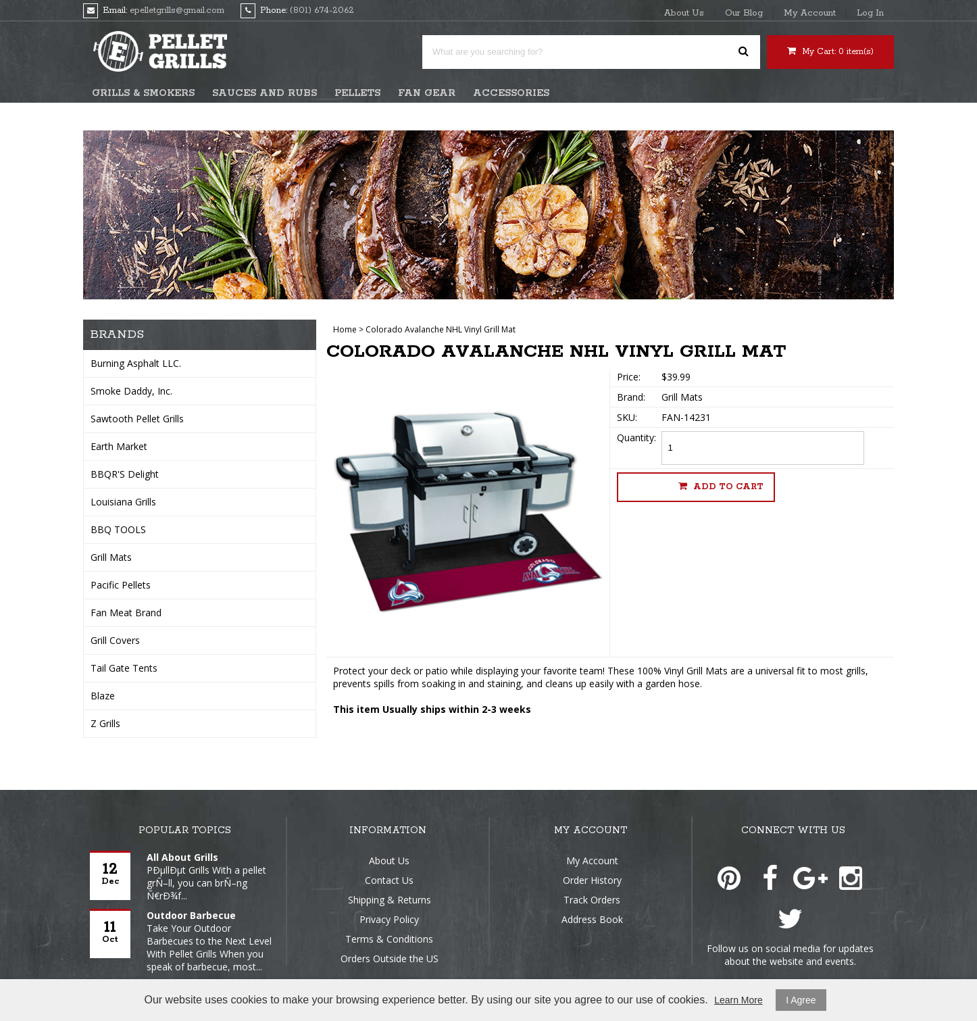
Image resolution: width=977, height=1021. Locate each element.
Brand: (631, 397)
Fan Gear (426, 93)
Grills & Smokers (143, 93)
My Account (810, 13)
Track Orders (591, 899)
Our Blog (744, 13)
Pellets (357, 93)
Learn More (738, 1000)
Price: (629, 376)
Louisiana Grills (123, 501)
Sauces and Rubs (264, 93)
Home (345, 329)
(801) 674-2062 (322, 10)
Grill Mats (111, 557)
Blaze (103, 695)
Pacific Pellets (121, 584)
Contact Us (389, 880)
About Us (684, 13)
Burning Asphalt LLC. (136, 363)
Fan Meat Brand (126, 612)
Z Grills (105, 723)
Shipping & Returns (389, 899)
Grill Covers (115, 640)
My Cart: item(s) (830, 51)
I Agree (801, 1000)
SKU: (627, 417)
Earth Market (119, 446)
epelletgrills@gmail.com (177, 10)
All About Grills (182, 857)
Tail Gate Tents (124, 668)
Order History (592, 880)
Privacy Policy (389, 919)
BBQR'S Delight (125, 474)
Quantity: (636, 437)
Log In (870, 13)
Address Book (592, 919)
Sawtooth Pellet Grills (137, 418)
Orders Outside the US (390, 958)
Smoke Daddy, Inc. (131, 390)
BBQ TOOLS (118, 529)
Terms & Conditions (389, 938)
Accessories (511, 93)
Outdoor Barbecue (191, 915)
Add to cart (720, 486)
